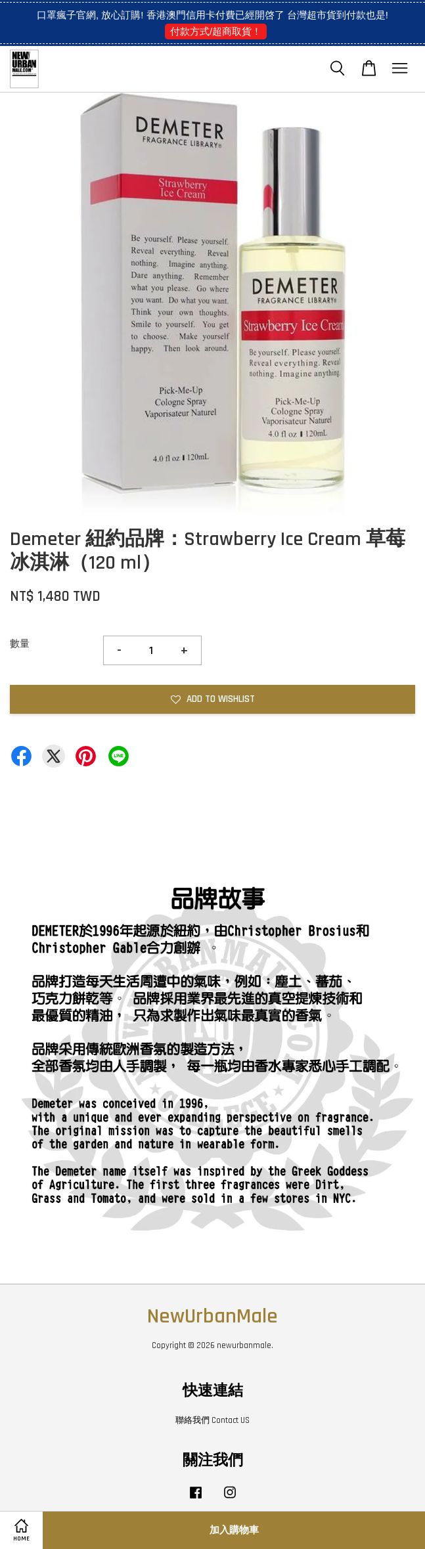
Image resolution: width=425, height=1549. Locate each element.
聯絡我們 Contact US (212, 1420)
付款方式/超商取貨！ (215, 31)
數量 (20, 644)
